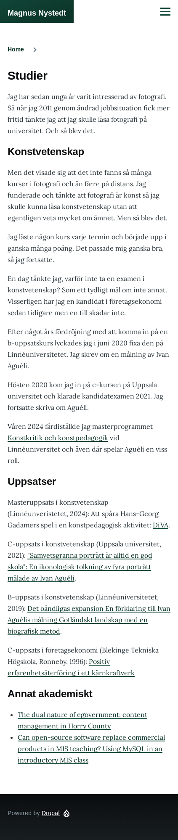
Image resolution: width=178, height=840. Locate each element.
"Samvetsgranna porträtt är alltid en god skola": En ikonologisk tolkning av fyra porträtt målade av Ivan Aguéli (80, 566)
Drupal (51, 813)
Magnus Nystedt (37, 13)
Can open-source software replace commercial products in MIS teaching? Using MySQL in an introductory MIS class (91, 748)
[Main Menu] (165, 11)
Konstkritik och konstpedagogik (58, 437)
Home (16, 49)
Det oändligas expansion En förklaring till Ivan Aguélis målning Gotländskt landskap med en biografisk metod (89, 619)
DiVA (160, 525)
